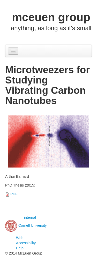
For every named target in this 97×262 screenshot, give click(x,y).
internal (30, 217)
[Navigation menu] (13, 51)
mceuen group (51, 17)
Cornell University (32, 225)
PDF (14, 194)
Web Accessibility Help (26, 243)
